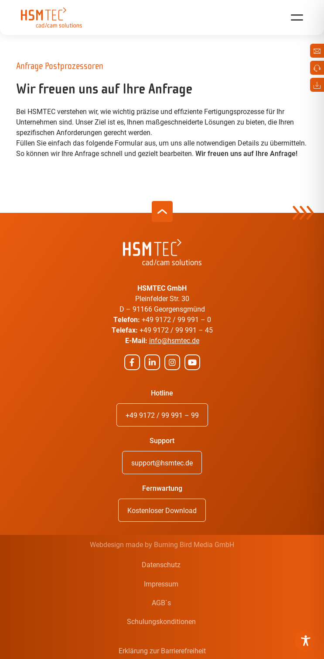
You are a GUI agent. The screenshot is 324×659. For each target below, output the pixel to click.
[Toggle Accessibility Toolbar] (305, 640)
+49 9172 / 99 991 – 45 (176, 329)
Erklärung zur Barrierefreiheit (162, 650)
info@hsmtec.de (174, 340)
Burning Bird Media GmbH (194, 544)
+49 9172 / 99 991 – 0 (176, 319)
